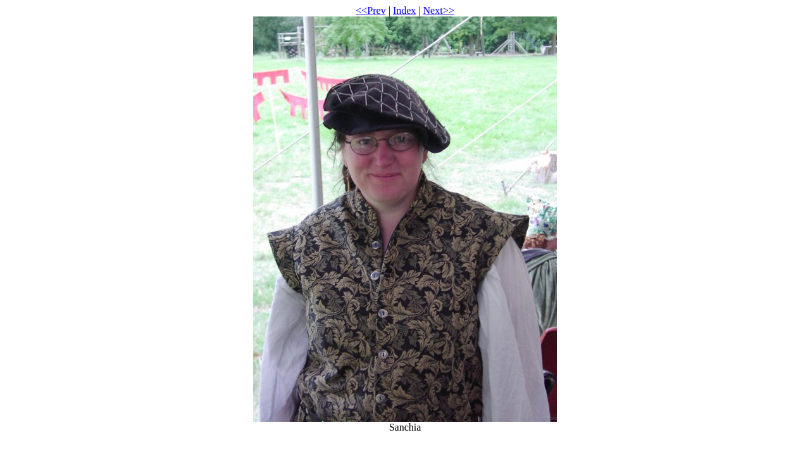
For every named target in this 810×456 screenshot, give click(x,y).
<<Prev (370, 10)
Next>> (438, 10)
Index (404, 10)
